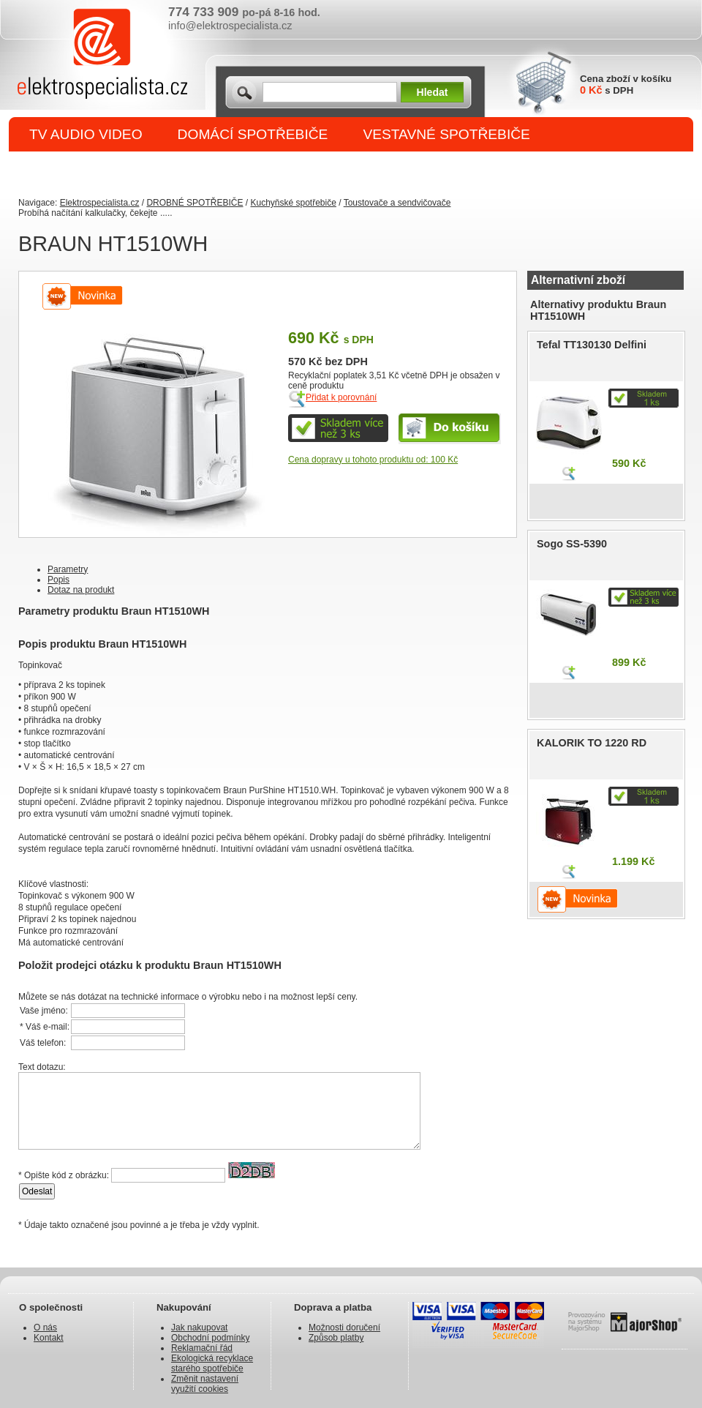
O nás (45, 1327)
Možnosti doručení (344, 1327)
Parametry (68, 569)
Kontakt (49, 1338)
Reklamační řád (202, 1348)
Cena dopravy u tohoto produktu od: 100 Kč (373, 459)
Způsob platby (336, 1338)
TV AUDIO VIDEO (86, 134)
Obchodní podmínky (210, 1338)
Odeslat (37, 1191)
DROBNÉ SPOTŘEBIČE (106, 169)
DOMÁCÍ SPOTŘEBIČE (253, 134)
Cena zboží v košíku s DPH (625, 84)
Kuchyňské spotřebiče (293, 203)
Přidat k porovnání (341, 397)
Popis (58, 579)
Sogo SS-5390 (572, 544)
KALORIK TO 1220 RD (591, 743)
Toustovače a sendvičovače (397, 203)
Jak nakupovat (199, 1327)
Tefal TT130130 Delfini (591, 345)
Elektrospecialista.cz (100, 203)
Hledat (432, 92)
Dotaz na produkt (81, 590)
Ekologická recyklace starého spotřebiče (212, 1363)
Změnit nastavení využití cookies (204, 1384)
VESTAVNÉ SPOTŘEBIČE (446, 134)
